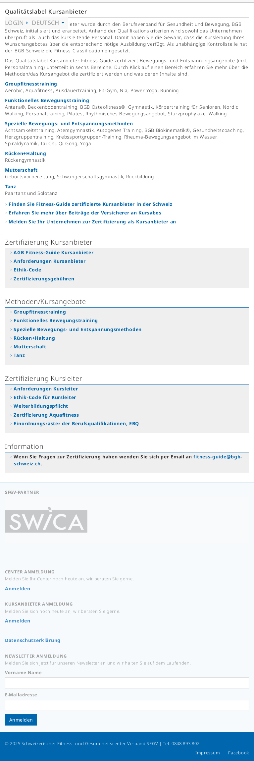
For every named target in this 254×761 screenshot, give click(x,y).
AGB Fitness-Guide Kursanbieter (53, 252)
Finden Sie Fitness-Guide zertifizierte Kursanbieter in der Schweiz (90, 204)
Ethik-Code (27, 269)
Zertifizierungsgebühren (44, 278)
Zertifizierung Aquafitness (46, 415)
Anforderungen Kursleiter (46, 388)
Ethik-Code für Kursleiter (45, 397)
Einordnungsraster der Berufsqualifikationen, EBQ (76, 423)
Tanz (10, 186)
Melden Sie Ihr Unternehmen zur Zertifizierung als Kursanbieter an (92, 221)
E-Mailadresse (21, 695)
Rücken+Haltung (25, 153)
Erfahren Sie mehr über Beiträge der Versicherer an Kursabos (85, 212)
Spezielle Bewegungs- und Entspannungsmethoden (69, 123)
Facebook (238, 753)
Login (16, 23)
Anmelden (17, 588)
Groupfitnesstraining (31, 84)
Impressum (207, 753)
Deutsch (48, 23)
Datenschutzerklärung (33, 640)
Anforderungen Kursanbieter (49, 261)
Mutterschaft (21, 170)
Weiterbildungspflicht (41, 406)
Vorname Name (23, 672)
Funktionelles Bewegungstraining (47, 100)
